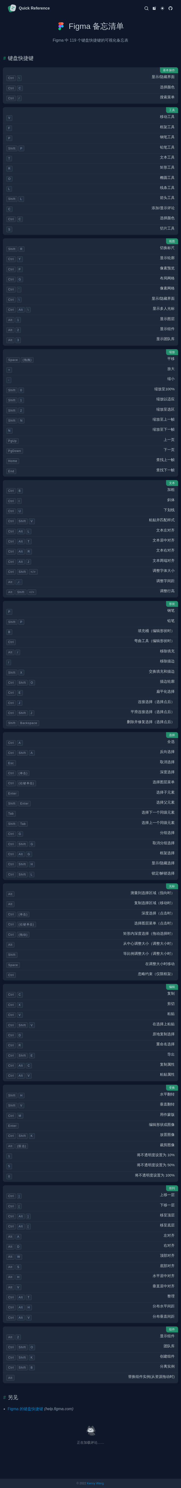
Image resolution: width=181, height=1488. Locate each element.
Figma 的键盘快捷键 (25, 1409)
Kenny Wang (95, 1483)
